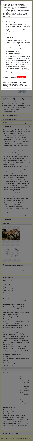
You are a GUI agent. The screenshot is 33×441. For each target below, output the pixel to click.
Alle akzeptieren (21, 77)
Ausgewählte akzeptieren (9, 77)
